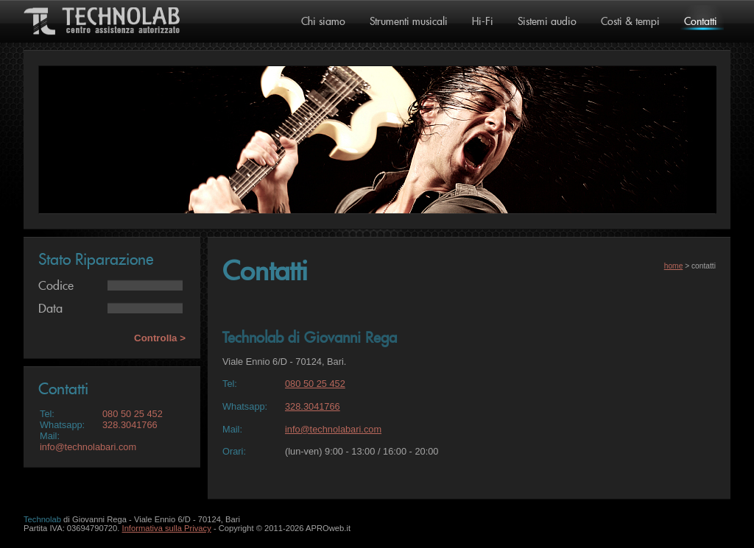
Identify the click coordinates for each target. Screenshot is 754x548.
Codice (56, 286)
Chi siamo (323, 21)
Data (50, 309)
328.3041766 (130, 424)
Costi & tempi (630, 21)
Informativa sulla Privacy (166, 528)
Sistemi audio (547, 21)
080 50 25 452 (132, 413)
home (673, 266)
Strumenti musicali (409, 21)
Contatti (700, 21)
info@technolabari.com (88, 446)
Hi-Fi (482, 21)
